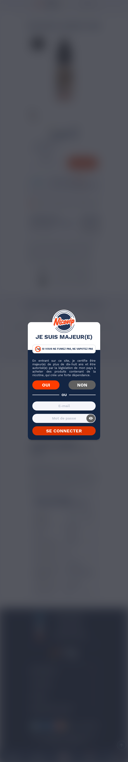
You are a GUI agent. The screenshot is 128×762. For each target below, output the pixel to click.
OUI (46, 385)
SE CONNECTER (64, 431)
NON (82, 385)
